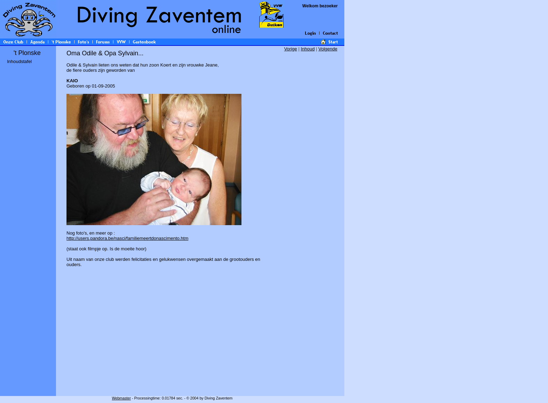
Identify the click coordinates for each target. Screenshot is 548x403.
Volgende (327, 48)
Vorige (290, 48)
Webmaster (121, 398)
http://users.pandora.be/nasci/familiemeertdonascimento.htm (127, 238)
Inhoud (308, 48)
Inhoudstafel (19, 61)
